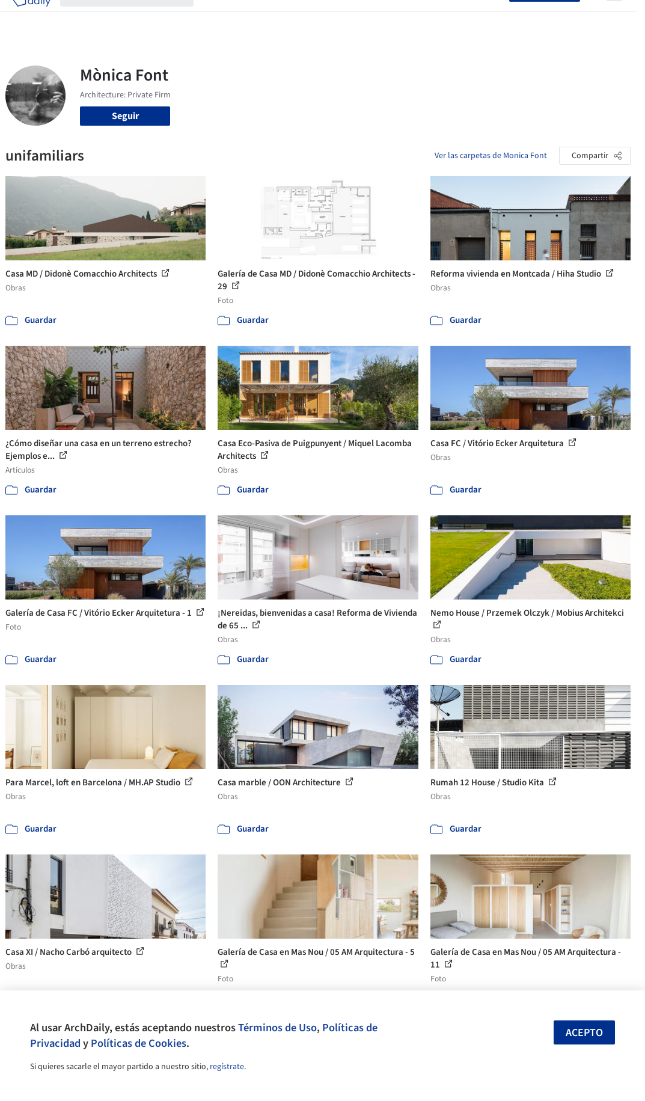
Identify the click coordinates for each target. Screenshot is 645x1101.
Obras (215, 16)
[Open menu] (614, 16)
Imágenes (255, 16)
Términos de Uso (277, 1027)
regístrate (227, 1067)
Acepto (584, 1032)
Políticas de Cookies (138, 1043)
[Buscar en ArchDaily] (136, 17)
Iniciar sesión (475, 16)
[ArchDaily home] (31, 17)
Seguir (125, 116)
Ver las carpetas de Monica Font (491, 156)
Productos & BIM (316, 16)
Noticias (374, 16)
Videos (412, 16)
